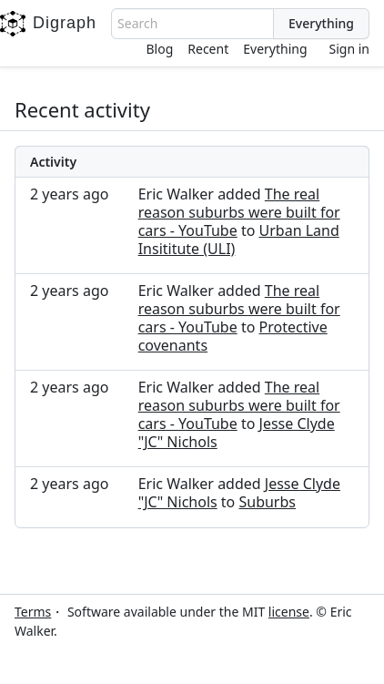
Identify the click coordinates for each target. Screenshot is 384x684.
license (288, 611)
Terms (33, 611)
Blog (160, 48)
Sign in (349, 48)
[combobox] (192, 24)
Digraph (48, 23)
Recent (207, 48)
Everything (275, 48)
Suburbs (267, 502)
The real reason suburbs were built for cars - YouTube (239, 212)
